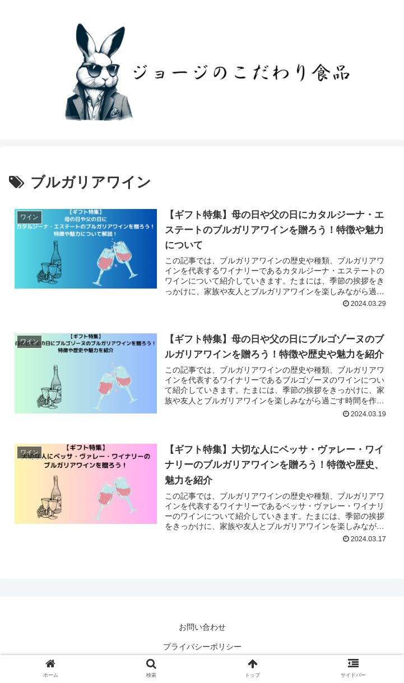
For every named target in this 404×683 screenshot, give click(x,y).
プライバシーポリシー (202, 646)
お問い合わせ (202, 626)
